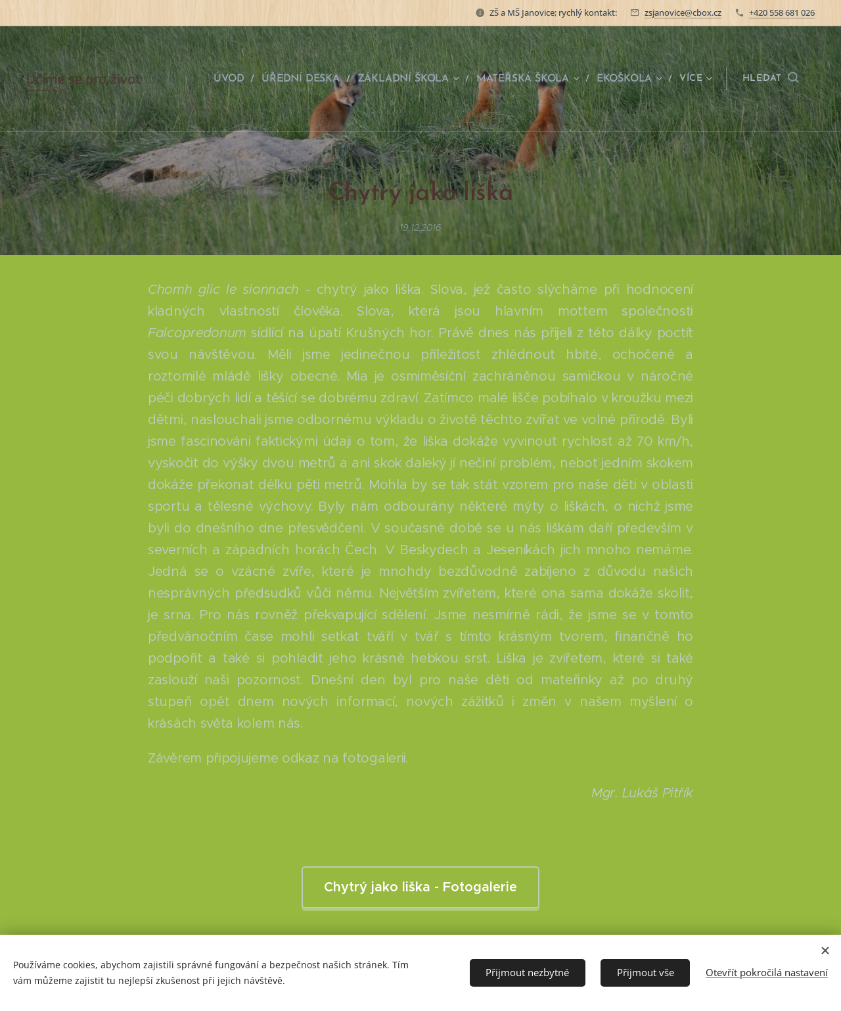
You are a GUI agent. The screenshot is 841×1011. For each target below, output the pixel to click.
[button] (770, 78)
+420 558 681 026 (782, 12)
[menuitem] (237, 78)
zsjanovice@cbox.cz (683, 12)
